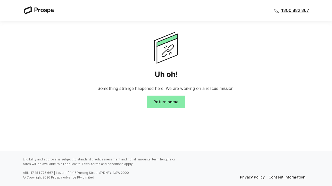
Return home (166, 101)
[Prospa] (40, 10)
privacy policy (252, 177)
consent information (287, 177)
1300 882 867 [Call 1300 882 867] (295, 10)
